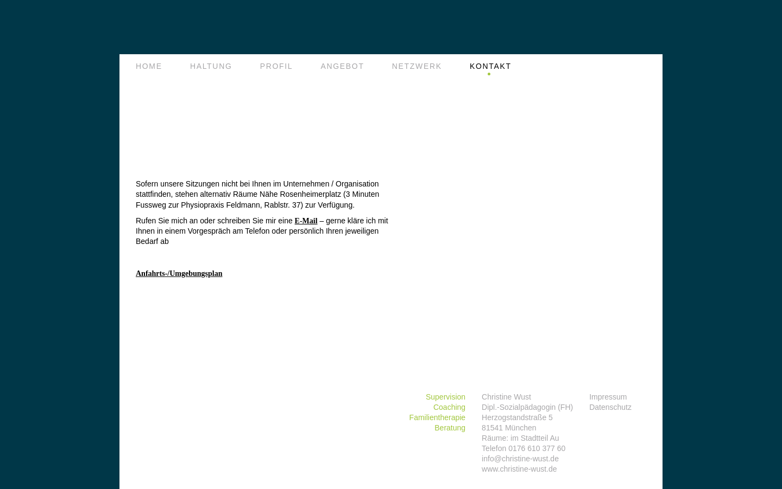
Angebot (342, 66)
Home (149, 66)
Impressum (608, 397)
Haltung (211, 66)
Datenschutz (610, 407)
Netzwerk (417, 66)
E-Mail (306, 221)
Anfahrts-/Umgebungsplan (179, 273)
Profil (276, 66)
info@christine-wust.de (520, 458)
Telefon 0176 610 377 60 (523, 448)
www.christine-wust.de (519, 469)
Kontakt (491, 66)
